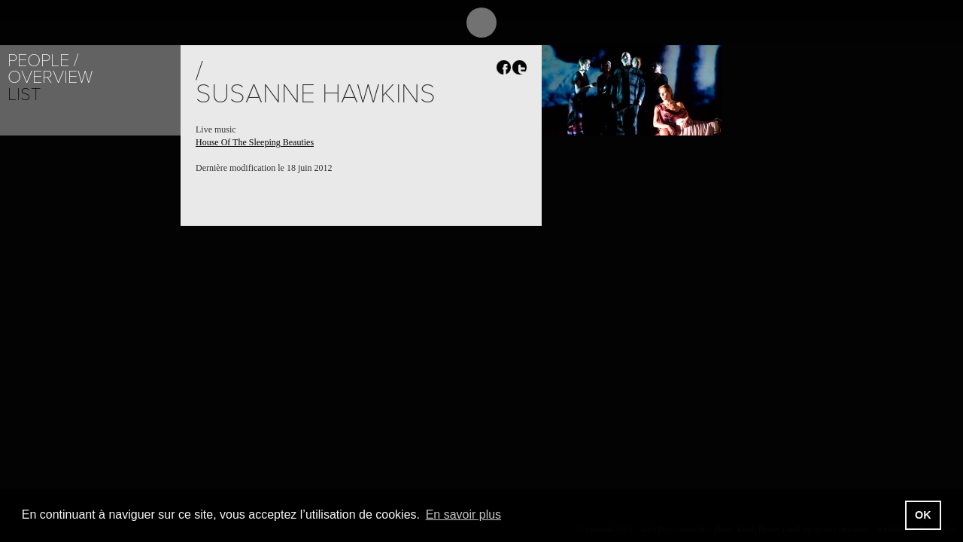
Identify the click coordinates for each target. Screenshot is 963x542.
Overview (50, 77)
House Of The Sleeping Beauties (255, 142)
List (24, 94)
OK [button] (923, 515)
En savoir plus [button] (464, 514)
